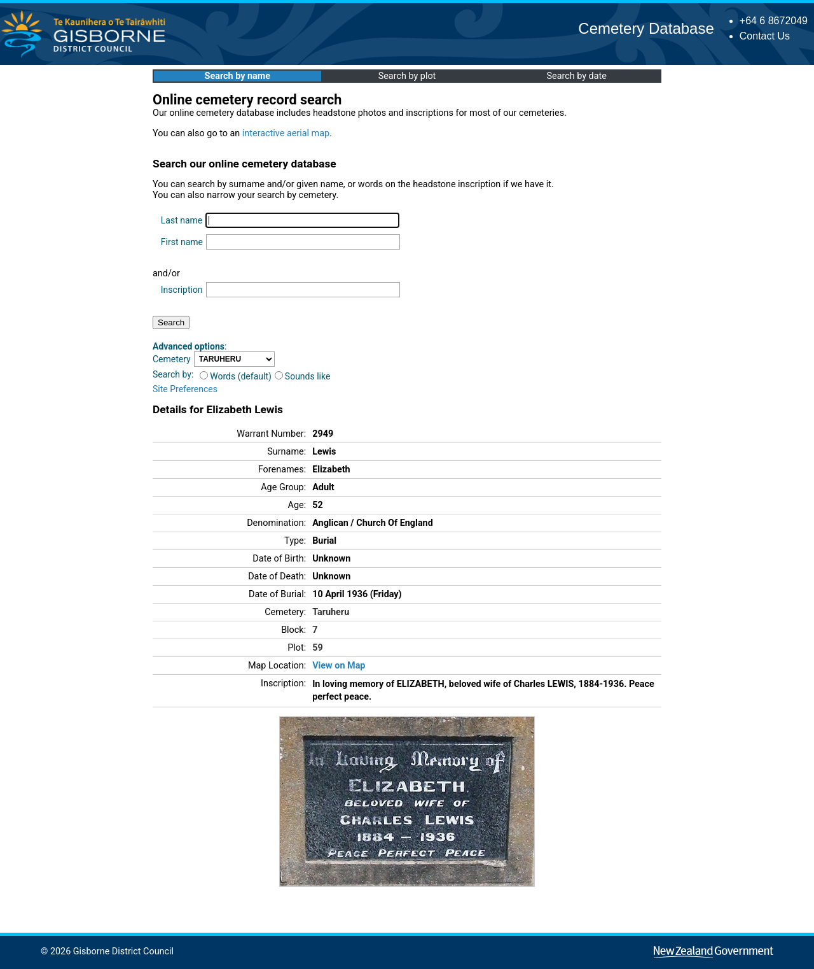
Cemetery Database (646, 28)
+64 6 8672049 (774, 20)
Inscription (182, 290)
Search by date (576, 76)
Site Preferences (185, 389)
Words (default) (236, 376)
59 (317, 647)
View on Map (338, 665)
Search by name (237, 76)
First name (182, 242)
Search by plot (407, 76)
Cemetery (172, 359)
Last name (181, 220)
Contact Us (765, 36)
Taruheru (330, 612)
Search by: (173, 374)
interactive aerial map (285, 133)
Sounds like (303, 376)
